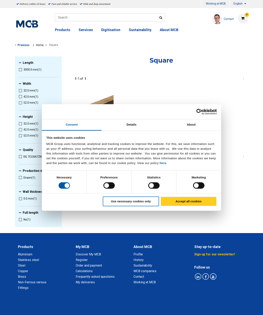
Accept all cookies (189, 201)
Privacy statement (92, 307)
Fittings (23, 288)
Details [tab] (131, 124)
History (138, 260)
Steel (21, 265)
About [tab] (191, 124)
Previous (23, 45)
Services (86, 30)
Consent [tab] (72, 124)
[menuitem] (201, 4)
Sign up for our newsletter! (214, 254)
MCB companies (144, 271)
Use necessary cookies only (131, 201)
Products (62, 30)
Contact (138, 277)
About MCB (169, 30)
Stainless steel (28, 260)
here (163, 163)
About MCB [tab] (142, 247)
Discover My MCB (88, 254)
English (238, 3)
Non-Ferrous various (32, 282)
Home (40, 45)
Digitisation (110, 30)
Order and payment (89, 265)
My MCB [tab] (82, 247)
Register (82, 260)
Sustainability (140, 30)
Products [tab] (25, 247)
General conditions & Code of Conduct (136, 307)
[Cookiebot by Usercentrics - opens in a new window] (199, 112)
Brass (22, 277)
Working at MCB (216, 3)
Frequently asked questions (95, 277)
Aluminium (25, 254)
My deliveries (85, 282)
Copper (23, 271)
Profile (138, 254)
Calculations (84, 271)
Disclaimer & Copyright (185, 307)
